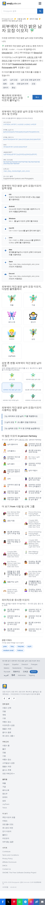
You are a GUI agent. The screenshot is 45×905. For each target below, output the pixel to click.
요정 (33, 84)
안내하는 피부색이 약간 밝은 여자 (33, 590)
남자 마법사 (30, 470)
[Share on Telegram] (25, 902)
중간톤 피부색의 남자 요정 (11, 610)
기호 (4, 718)
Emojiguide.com (7, 19)
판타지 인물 (34, 19)
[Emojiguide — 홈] (4, 686)
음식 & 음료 (6, 732)
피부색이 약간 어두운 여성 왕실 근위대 (12, 541)
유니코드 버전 (7, 828)
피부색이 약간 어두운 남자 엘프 (11, 498)
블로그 (4, 835)
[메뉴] (40, 3)
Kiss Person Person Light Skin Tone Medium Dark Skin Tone (12, 564)
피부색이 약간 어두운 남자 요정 (32, 610)
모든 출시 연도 (7, 824)
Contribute (6, 852)
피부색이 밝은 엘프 (11, 485)
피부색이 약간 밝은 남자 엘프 (32, 498)
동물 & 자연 (6, 729)
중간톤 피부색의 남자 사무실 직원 (11, 533)
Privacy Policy (7, 859)
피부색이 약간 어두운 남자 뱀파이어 (11, 471)
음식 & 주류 (6, 770)
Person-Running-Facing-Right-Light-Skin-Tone (32, 513)
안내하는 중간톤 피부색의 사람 (32, 562)
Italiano (6, 668)
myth (29, 646)
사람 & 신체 (6, 708)
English (6, 664)
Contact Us (6, 869)
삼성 (4, 801)
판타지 (5, 88)
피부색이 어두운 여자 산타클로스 (32, 485)
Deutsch (25, 664)
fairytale (21, 646)
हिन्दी (13, 675)
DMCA (4, 866)
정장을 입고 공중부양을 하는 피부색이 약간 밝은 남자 (12, 574)
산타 (7, 478)
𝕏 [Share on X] (8, 901)
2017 (28, 67)
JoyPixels (5, 804)
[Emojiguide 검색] (19, 11)
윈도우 (4, 794)
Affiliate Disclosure (9, 862)
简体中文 (16, 672)
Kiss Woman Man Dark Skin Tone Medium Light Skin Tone (32, 574)
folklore (20, 650)
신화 (12, 84)
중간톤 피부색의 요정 (32, 623)
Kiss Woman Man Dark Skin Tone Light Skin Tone (11, 513)
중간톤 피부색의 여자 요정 (11, 630)
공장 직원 (9, 520)
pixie (5, 646)
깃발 (4, 711)
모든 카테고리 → (8, 774)
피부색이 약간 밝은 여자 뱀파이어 (32, 445)
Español (15, 664)
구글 (4, 787)
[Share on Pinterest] (14, 902)
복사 (37, 97)
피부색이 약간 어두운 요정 (32, 630)
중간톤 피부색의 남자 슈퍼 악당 (32, 479)
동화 (5, 84)
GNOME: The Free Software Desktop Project (19, 873)
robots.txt (13, 887)
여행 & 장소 (6, 722)
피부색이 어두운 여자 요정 (32, 464)
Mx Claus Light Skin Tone (32, 458)
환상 (13, 88)
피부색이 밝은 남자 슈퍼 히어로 (32, 492)
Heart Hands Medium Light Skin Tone (10, 591)
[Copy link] (36, 902)
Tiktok (4, 808)
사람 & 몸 (5, 746)
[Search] (40, 11)
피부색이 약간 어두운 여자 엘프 (11, 492)
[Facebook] (4, 698)
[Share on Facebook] (3, 902)
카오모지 (5, 838)
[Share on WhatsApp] (19, 902)
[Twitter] (9, 698)
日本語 (25, 672)
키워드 (4, 821)
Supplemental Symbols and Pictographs (18, 178)
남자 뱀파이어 (10, 444)
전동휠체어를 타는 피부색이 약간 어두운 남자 (32, 583)
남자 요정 (13, 80)
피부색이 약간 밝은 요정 (32, 617)
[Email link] (42, 902)
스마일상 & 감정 (8, 763)
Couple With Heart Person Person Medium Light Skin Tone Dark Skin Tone (32, 523)
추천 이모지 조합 (8, 817)
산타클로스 (9, 451)
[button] (22, 123)
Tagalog (32, 675)
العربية (6, 675)
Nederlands (16, 668)
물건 (4, 749)
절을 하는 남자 (10, 581)
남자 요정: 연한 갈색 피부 (30, 80)
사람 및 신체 (21, 19)
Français (34, 664)
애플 (4, 783)
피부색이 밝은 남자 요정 (11, 617)
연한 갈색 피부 (22, 84)
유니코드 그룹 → (8, 736)
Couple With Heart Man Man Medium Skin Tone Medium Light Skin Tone (32, 543)
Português (28, 668)
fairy (12, 646)
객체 (4, 715)
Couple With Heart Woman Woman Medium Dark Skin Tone (11, 554)
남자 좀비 (9, 464)
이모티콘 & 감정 (8, 725)
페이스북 (5, 790)
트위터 (4, 797)
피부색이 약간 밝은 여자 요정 (11, 623)
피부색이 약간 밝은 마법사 (11, 458)
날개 (5, 80)
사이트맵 (5, 887)
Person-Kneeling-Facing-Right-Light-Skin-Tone (33, 533)
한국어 (33, 672)
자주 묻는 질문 (7, 842)
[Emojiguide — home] (11, 4)
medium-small (8, 650)
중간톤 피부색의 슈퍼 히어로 (32, 451)
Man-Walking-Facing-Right (31, 552)
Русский (7, 672)
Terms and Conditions (10, 855)
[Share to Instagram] (31, 902)
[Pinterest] (14, 698)
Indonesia (22, 675)
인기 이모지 (6, 831)
